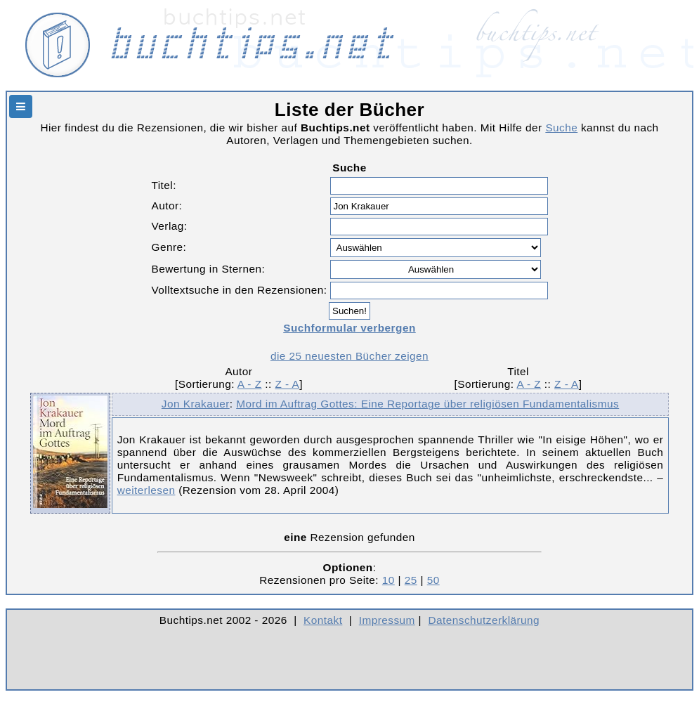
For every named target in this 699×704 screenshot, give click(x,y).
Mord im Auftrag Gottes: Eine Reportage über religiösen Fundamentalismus (427, 404)
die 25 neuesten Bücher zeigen (349, 356)
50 (433, 580)
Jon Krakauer (196, 404)
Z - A (287, 384)
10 (388, 580)
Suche (561, 127)
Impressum (387, 620)
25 (411, 580)
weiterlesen (146, 490)
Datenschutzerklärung (484, 620)
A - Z (249, 384)
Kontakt (322, 620)
